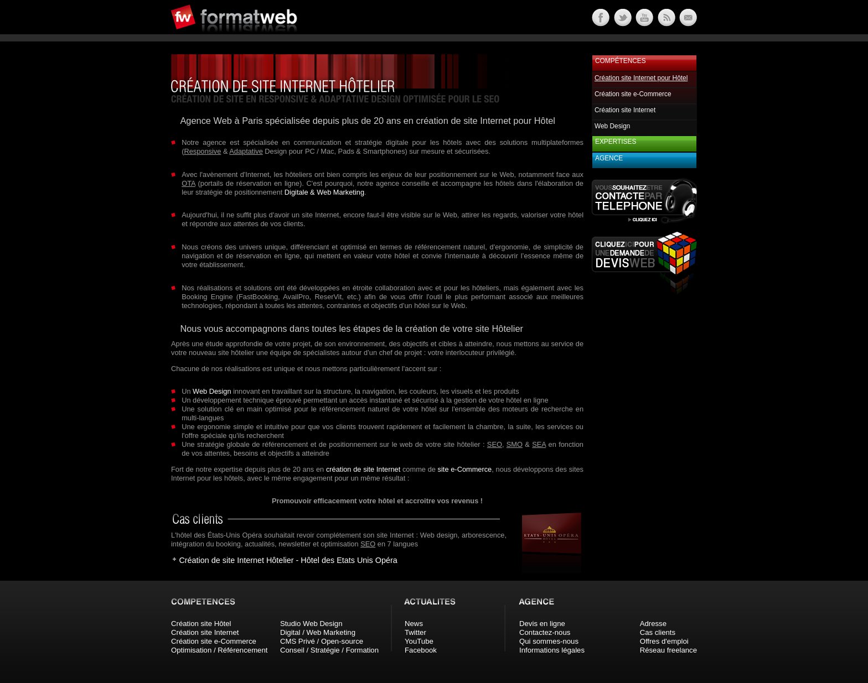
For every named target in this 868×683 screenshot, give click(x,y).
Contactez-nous (544, 632)
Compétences (620, 61)
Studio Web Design (311, 623)
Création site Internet (625, 110)
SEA (539, 444)
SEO (494, 444)
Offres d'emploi (664, 641)
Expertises (615, 141)
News (414, 623)
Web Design (212, 391)
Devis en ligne (542, 623)
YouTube (419, 641)
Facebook (421, 650)
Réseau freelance (668, 650)
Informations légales (552, 650)
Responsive (202, 151)
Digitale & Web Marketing (324, 192)
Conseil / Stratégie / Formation (329, 650)
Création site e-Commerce (633, 94)
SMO (515, 444)
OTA (188, 183)
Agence (609, 158)
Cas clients (658, 632)
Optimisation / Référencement (219, 650)
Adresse (653, 623)
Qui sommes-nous (548, 641)
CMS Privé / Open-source (321, 641)
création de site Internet (363, 469)
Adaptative (245, 151)
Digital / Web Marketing (317, 632)
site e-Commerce (465, 469)
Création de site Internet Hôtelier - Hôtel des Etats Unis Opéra (288, 560)
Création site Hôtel (201, 623)
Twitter (415, 632)
